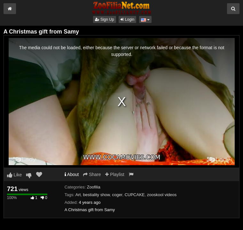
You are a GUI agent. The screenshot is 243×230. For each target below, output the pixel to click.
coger (117, 194)
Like (14, 174)
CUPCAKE (135, 194)
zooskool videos (162, 194)
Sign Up (104, 19)
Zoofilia (93, 187)
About (72, 174)
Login (127, 19)
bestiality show (96, 194)
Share (92, 174)
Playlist (114, 174)
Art (78, 194)
